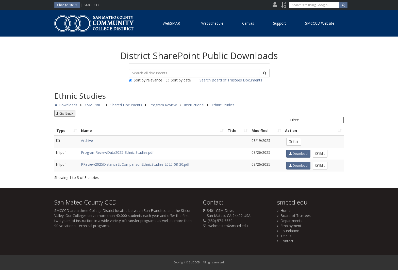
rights (210, 262)
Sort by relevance (145, 80)
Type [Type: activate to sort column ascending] (60, 130)
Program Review (164, 105)
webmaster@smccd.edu (228, 225)
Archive (87, 140)
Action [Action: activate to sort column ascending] (291, 130)
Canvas (248, 23)
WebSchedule (212, 23)
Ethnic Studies (223, 105)
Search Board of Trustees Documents (231, 80)
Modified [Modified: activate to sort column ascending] (260, 130)
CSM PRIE (93, 105)
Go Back (64, 113)
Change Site (67, 5)
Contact (285, 241)
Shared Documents (126, 105)
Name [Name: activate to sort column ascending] (86, 130)
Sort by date (178, 80)
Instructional (194, 105)
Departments (289, 220)
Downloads (65, 105)
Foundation (288, 230)
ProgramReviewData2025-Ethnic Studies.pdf (117, 152)
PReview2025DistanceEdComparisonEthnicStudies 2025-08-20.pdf (135, 164)
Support (279, 23)
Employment (289, 225)
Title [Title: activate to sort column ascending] (232, 130)
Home (284, 210)
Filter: (317, 120)
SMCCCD (61, 210)
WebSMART (172, 23)
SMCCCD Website (319, 23)
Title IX (284, 235)
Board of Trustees (294, 215)
